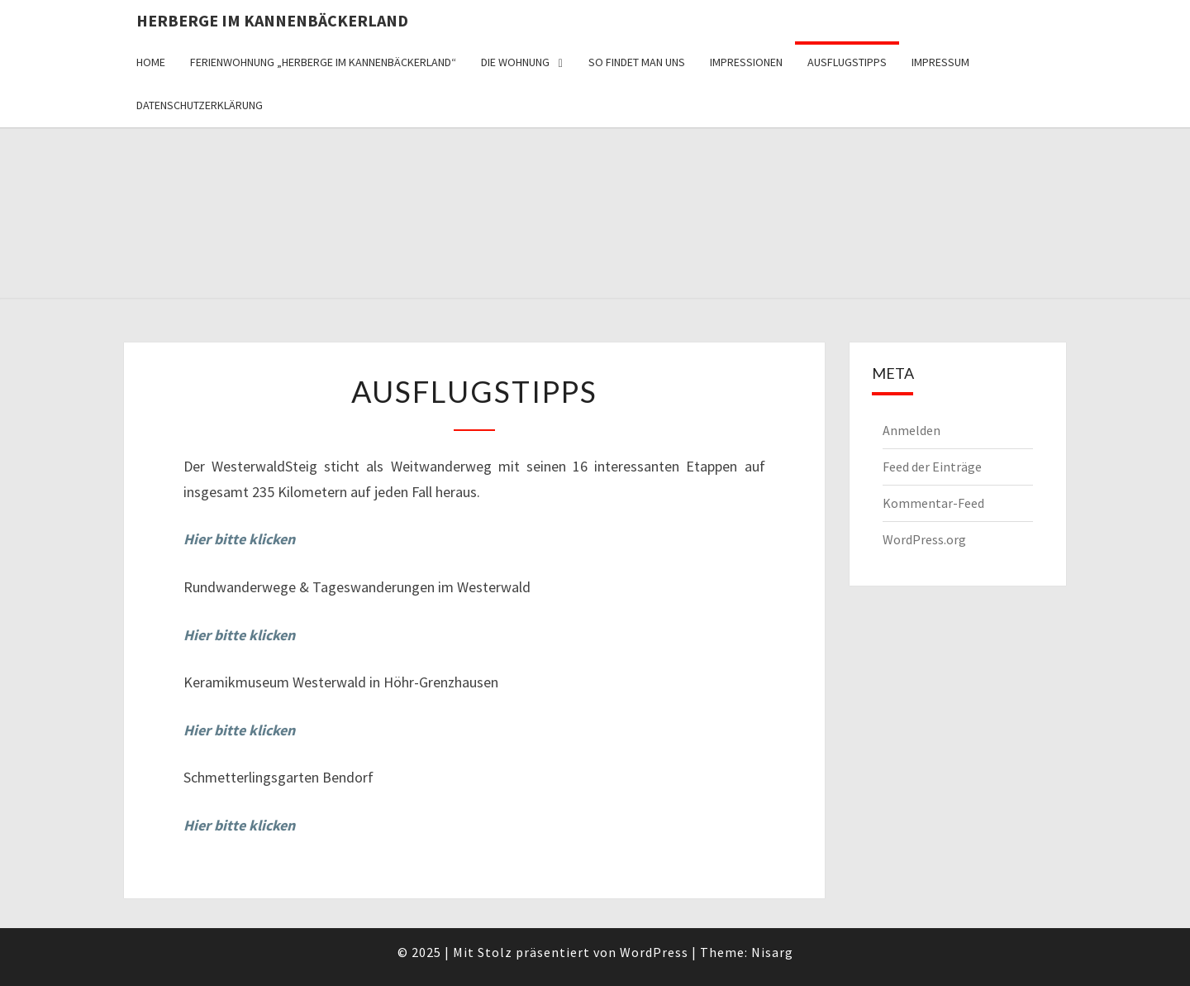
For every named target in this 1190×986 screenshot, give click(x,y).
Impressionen (746, 62)
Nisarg (772, 952)
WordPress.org (924, 539)
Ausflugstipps (847, 62)
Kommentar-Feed (933, 503)
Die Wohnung (515, 62)
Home (150, 62)
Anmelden (911, 430)
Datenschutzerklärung (199, 105)
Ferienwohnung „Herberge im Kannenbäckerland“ (323, 62)
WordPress (654, 952)
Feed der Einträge (932, 466)
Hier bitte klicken (239, 730)
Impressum (940, 62)
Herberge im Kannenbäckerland (272, 20)
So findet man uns (636, 62)
